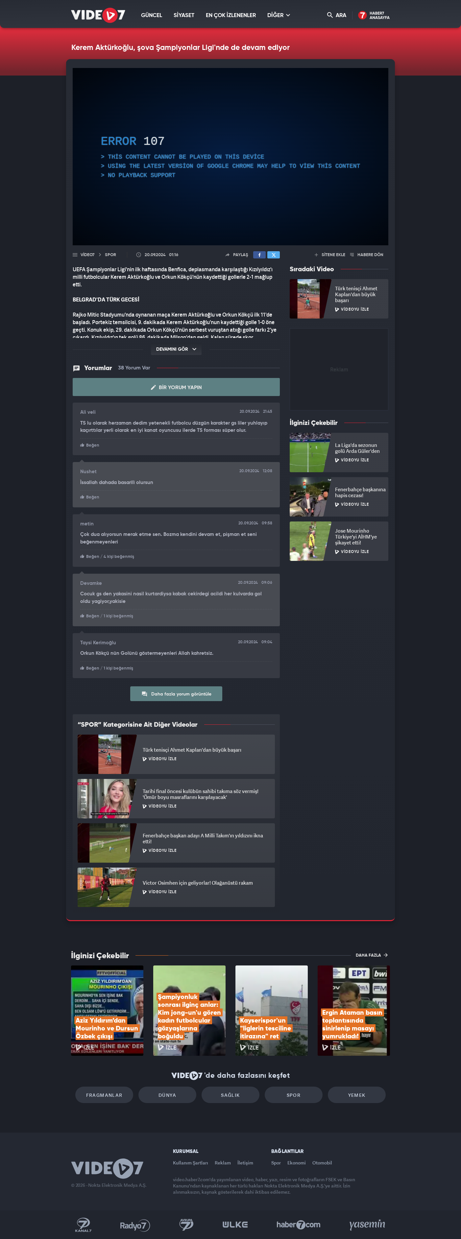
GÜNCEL (151, 15)
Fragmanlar (104, 1095)
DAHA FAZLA (372, 955)
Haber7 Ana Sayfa (374, 15)
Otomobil (322, 1163)
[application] (230, 156)
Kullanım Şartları (190, 1163)
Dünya (167, 1095)
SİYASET (184, 15)
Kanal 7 (83, 1225)
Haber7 (299, 1225)
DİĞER (278, 15)
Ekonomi (296, 1163)
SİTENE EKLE (330, 255)
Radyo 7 (135, 1225)
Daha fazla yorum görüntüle (176, 694)
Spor (294, 1095)
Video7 (87, 255)
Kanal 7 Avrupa (186, 1225)
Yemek (357, 1095)
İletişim (245, 1163)
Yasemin (368, 1225)
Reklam (223, 1163)
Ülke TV (235, 1225)
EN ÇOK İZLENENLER (231, 15)
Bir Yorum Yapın (176, 387)
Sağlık (230, 1095)
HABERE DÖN (366, 255)
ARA (336, 15)
